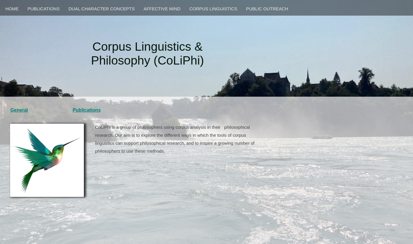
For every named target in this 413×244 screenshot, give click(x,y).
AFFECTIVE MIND (162, 8)
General (19, 110)
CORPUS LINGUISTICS (213, 8)
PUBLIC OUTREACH (267, 8)
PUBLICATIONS (43, 8)
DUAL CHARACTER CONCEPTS (101, 8)
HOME (12, 8)
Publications (87, 110)
